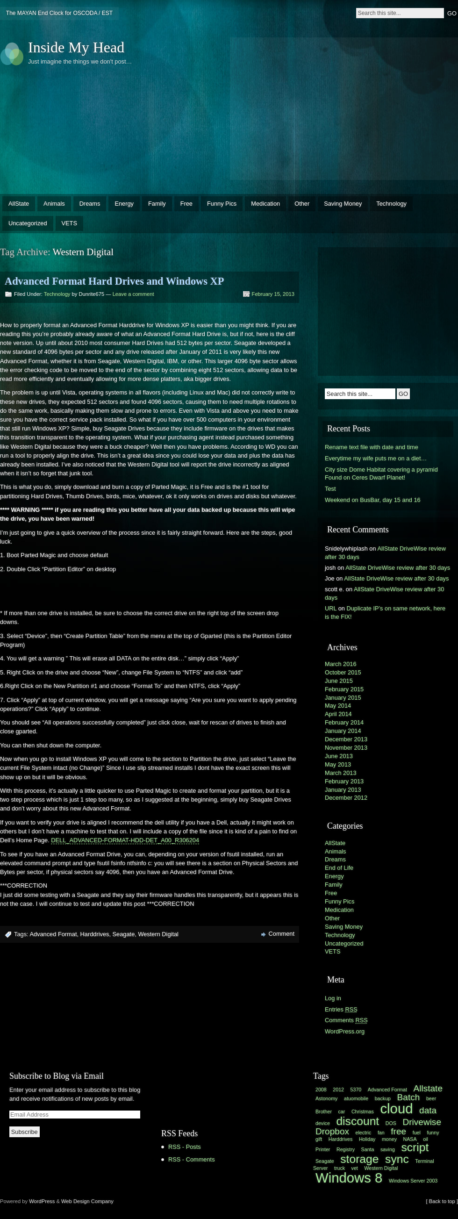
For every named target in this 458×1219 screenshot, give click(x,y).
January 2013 (343, 789)
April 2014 (338, 713)
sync (397, 1159)
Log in (333, 998)
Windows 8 (348, 1177)
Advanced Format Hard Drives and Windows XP (114, 281)
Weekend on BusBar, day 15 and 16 (373, 499)
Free (186, 203)
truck (339, 1168)
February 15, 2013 (273, 294)
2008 (321, 1089)
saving (387, 1149)
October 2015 (343, 672)
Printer (322, 1149)
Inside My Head (76, 47)
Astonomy (326, 1098)
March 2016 (341, 663)
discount (357, 1121)
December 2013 (346, 739)
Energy (124, 203)
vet (354, 1168)
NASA (410, 1139)
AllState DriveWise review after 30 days (397, 567)
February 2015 (344, 689)
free (398, 1131)
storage (359, 1159)
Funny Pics (221, 203)
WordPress (42, 1201)
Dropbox (332, 1131)
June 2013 (339, 756)
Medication (265, 203)
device (322, 1123)
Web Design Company (87, 1201)
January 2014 (343, 730)
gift (318, 1139)
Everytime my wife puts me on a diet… (376, 458)
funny (433, 1132)
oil (425, 1139)
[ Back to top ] (442, 1201)
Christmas (362, 1111)
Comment (281, 933)
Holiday (367, 1139)
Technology (391, 203)
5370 (356, 1089)
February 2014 (344, 722)
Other (301, 203)
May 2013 (338, 764)
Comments (346, 1020)
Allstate (428, 1088)
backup (383, 1098)
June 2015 (339, 680)
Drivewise (421, 1122)
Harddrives (94, 934)
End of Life (339, 867)
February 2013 (344, 781)
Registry (345, 1149)
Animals (54, 203)
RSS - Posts (184, 1146)
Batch (408, 1097)
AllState (18, 203)
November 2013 (346, 747)
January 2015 (343, 697)
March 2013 (341, 772)
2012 (338, 1089)
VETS (69, 223)
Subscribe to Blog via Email (56, 1076)
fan (381, 1132)
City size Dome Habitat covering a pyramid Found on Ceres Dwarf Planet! (381, 473)
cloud (396, 1108)
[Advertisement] (341, 107)
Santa (367, 1149)
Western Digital (158, 934)
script (415, 1147)
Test (330, 488)
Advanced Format (53, 934)
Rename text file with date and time (371, 447)
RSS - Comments (191, 1159)
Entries (341, 1009)
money (389, 1139)
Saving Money (343, 203)
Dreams (89, 203)
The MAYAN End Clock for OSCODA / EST (59, 13)
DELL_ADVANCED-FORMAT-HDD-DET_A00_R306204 (125, 840)
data (428, 1110)
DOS (391, 1123)
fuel (417, 1132)
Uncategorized (27, 223)
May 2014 (338, 705)
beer (431, 1098)
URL (330, 608)
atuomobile (356, 1098)
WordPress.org (345, 1031)
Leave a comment (133, 294)
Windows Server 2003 (413, 1180)
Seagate (124, 934)
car (341, 1111)
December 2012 (346, 797)
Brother (323, 1111)
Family (157, 203)
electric (364, 1132)
